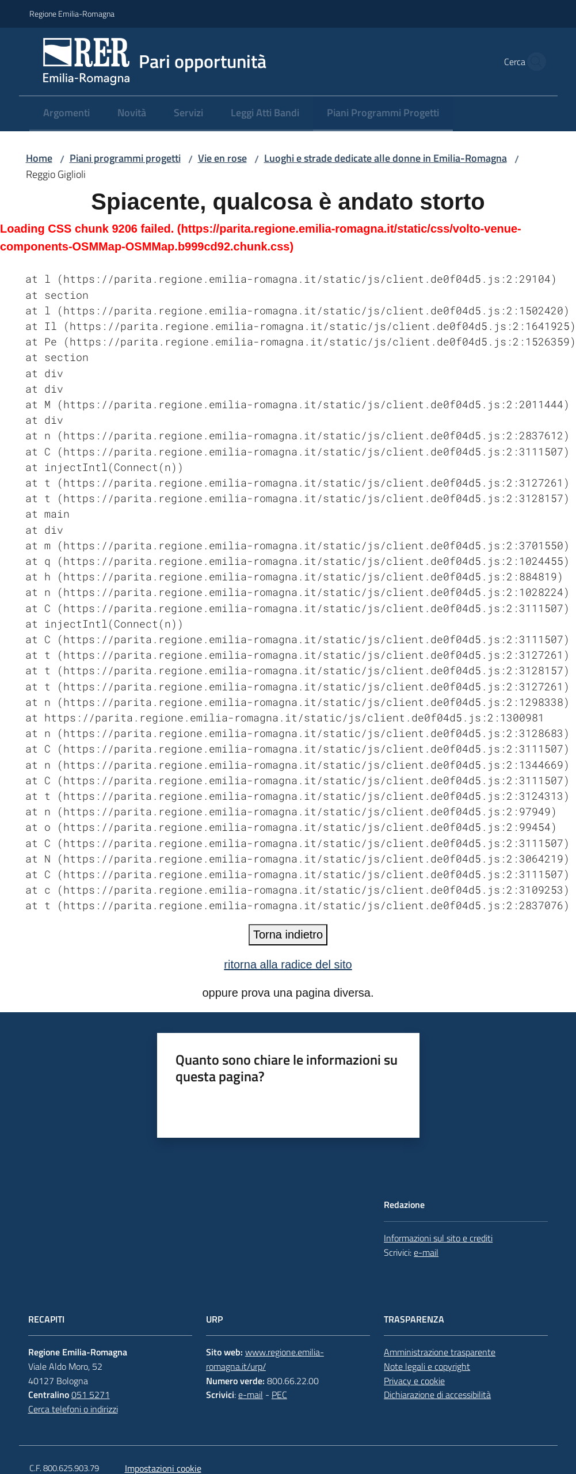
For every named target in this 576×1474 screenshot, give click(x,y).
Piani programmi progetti (125, 158)
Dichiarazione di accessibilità (437, 1394)
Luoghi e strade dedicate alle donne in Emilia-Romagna (385, 158)
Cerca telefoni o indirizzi (73, 1409)
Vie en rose (222, 158)
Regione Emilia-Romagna (72, 13)
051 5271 (90, 1394)
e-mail (426, 1252)
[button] (533, 61)
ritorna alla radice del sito (288, 964)
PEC (279, 1394)
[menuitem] (66, 113)
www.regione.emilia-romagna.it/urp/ (265, 1359)
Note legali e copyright (427, 1366)
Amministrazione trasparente (439, 1352)
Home (39, 158)
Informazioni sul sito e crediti (438, 1238)
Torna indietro (288, 934)
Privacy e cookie (414, 1381)
